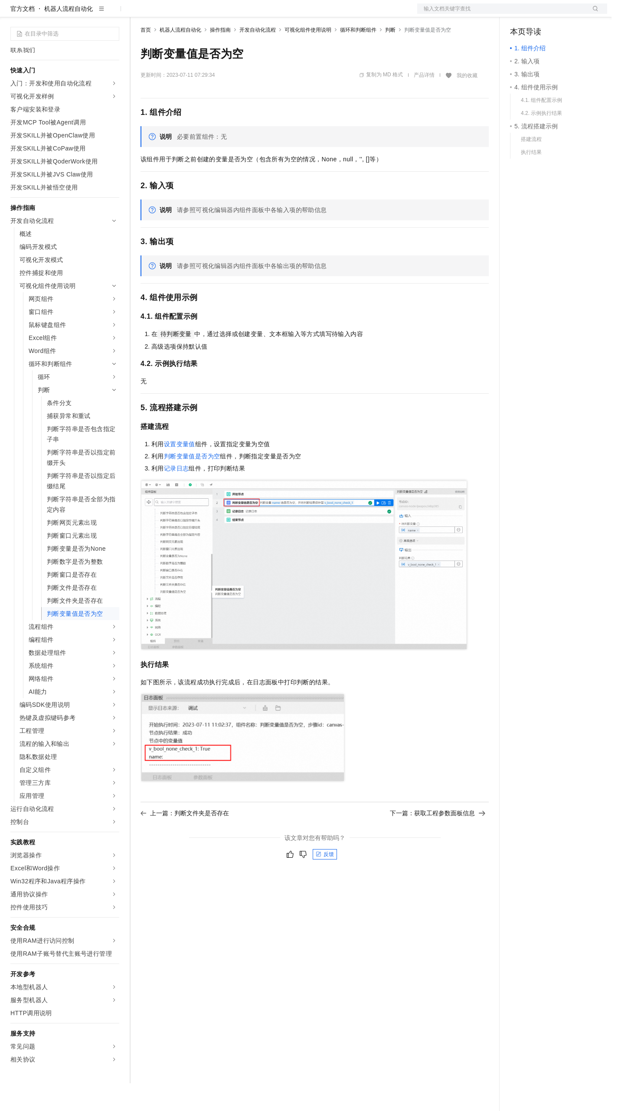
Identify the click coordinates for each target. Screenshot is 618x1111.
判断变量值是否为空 (192, 483)
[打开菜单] (14, 14)
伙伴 (235, 13)
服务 (256, 13)
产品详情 (424, 103)
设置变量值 (179, 471)
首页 (146, 58)
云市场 (211, 13)
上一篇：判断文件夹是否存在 (185, 840)
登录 (593, 14)
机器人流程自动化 (68, 36)
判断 (390, 58)
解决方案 (140, 13)
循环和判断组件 (358, 58)
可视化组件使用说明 (307, 58)
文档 (501, 14)
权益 (166, 13)
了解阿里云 (286, 13)
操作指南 (220, 58)
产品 (113, 13)
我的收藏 (467, 103)
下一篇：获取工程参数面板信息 (437, 840)
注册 (561, 14)
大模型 (89, 13)
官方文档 (22, 36)
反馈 (325, 882)
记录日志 (176, 496)
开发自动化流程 (257, 58)
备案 (519, 14)
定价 (187, 13)
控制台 (540, 14)
